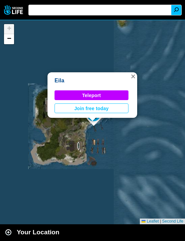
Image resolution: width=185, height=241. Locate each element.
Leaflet (150, 221)
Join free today (91, 108)
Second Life (14, 10)
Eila (59, 80)
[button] (133, 76)
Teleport (91, 95)
